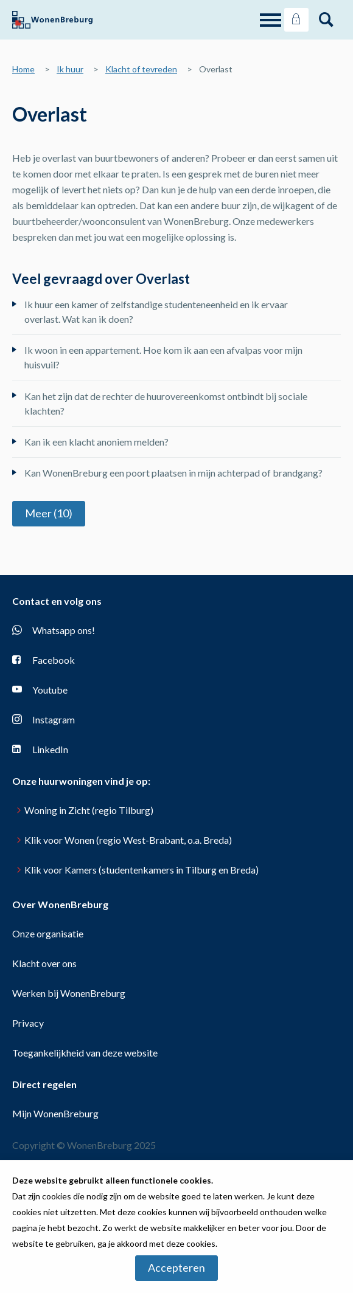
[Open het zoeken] (326, 20)
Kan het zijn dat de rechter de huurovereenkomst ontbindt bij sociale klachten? (165, 403)
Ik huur (70, 69)
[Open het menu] (272, 20)
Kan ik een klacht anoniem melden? (96, 441)
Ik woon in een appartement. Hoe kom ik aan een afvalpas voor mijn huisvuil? (163, 357)
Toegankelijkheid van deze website (85, 1052)
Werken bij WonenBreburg (68, 993)
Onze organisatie (47, 933)
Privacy (28, 1023)
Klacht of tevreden (141, 69)
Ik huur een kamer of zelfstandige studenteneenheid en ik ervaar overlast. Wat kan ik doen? (156, 311)
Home (23, 69)
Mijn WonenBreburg (55, 1113)
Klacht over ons (44, 963)
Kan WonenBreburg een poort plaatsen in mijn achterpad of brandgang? (173, 472)
